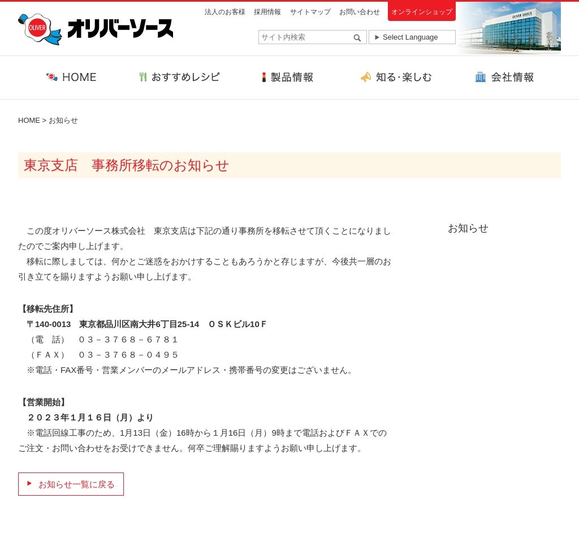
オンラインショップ (421, 12)
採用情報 (267, 12)
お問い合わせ (359, 12)
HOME (29, 120)
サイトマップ (310, 12)
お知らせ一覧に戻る (76, 484)
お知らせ (63, 120)
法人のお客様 (225, 12)
